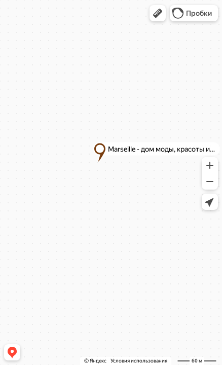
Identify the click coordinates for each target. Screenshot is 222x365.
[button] (158, 13)
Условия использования (138, 360)
